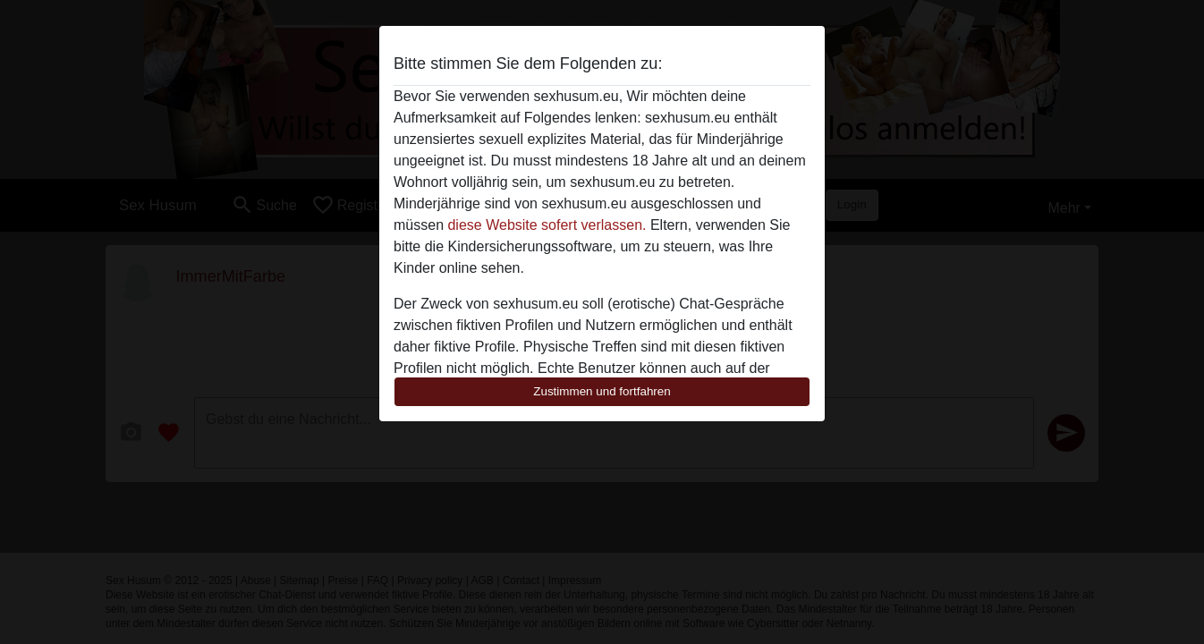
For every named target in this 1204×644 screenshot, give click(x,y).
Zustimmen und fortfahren (602, 391)
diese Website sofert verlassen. (546, 225)
